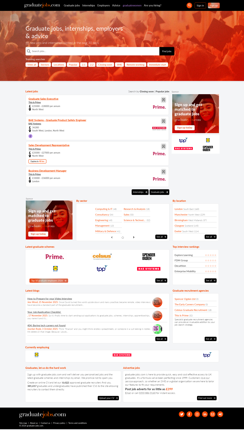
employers (113, 28)
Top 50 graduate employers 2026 (48, 280)
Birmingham (181, 220)
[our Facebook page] (186, 414)
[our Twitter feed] (178, 414)
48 (27, 43)
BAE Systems (34, 123)
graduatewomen (132, 5)
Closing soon (105, 64)
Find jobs (166, 51)
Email (128, 392)
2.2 (92, 64)
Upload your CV (108, 397)
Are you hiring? (152, 5)
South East (188, 209)
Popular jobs (162, 91)
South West (187, 231)
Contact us (45, 423)
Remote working (135, 64)
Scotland (189, 225)
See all (161, 236)
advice (40, 36)
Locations (59, 64)
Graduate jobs (72, 5)
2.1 (83, 64)
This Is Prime (34, 102)
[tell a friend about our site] (211, 414)
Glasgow (179, 225)
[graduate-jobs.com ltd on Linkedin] (203, 414)
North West (193, 214)
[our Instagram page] (195, 414)
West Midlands (195, 220)
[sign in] (220, 414)
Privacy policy (59, 423)
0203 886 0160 (147, 392)
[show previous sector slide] (112, 237)
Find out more (206, 397)
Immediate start (157, 64)
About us (34, 423)
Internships (88, 5)
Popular (73, 64)
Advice (116, 5)
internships (81, 28)
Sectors (45, 64)
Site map (23, 423)
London (179, 208)
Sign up (214, 5)
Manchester (181, 214)
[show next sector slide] (134, 237)
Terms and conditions (77, 423)
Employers (103, 5)
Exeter (178, 231)
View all (31, 64)
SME (119, 64)
